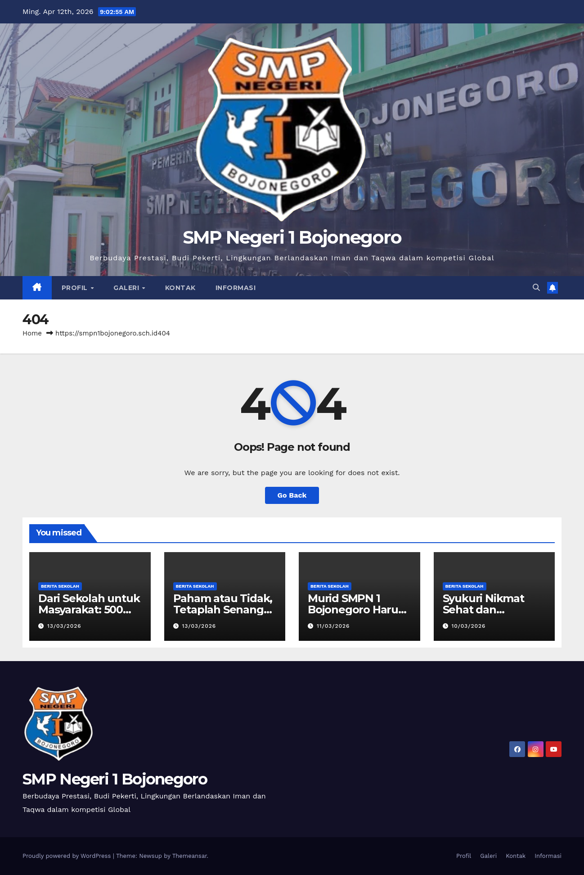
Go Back (292, 495)
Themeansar (189, 855)
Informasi (236, 288)
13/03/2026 (64, 626)
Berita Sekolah (60, 586)
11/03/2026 (333, 626)
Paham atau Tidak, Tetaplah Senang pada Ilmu (223, 609)
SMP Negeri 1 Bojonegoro (292, 237)
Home (32, 333)
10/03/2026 (468, 626)
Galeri (127, 288)
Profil (76, 288)
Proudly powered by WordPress (67, 855)
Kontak (180, 288)
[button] (536, 287)
